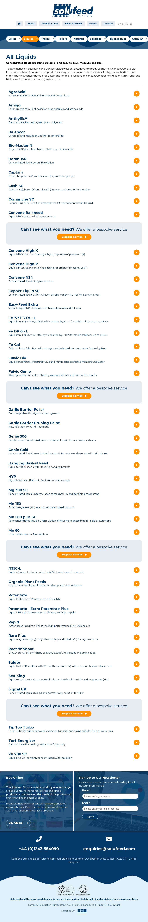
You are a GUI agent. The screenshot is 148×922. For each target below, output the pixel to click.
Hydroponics (118, 38)
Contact (108, 23)
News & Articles (73, 23)
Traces (45, 38)
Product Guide (50, 23)
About (31, 23)
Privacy (100, 905)
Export (93, 23)
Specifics (96, 38)
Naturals (79, 38)
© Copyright (113, 905)
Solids (12, 38)
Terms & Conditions (84, 905)
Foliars (62, 38)
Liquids (31, 38)
